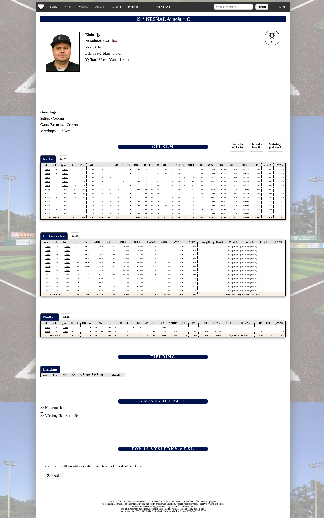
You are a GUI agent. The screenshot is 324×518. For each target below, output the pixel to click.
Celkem (58, 118)
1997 (47, 177)
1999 (47, 185)
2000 (47, 189)
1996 (47, 173)
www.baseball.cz (215, 504)
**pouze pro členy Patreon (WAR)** (241, 246)
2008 (47, 213)
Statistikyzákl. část (237, 146)
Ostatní (116, 6)
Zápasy (100, 6)
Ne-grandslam (55, 408)
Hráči (68, 6)
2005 (47, 209)
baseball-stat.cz (143, 501)
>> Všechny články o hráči (59, 416)
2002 (47, 197)
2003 (47, 201)
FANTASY (163, 6)
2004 (47, 205)
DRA (65, 169)
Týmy (53, 6)
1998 (47, 181)
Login (282, 6)
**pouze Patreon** (238, 335)
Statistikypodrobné (275, 146)
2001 (47, 193)
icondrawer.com (186, 506)
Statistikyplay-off (256, 146)
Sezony (83, 6)
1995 (47, 169)
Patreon (133, 6)
